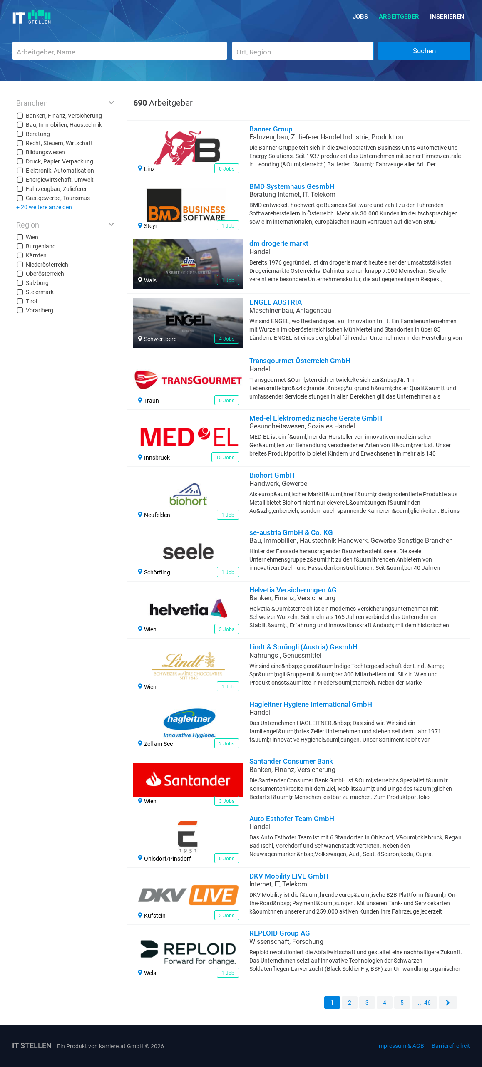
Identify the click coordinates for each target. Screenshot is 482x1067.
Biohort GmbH (272, 475)
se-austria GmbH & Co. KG (291, 532)
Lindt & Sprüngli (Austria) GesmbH (303, 647)
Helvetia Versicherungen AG (293, 590)
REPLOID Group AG (279, 933)
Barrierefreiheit (451, 1045)
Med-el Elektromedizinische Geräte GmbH (315, 418)
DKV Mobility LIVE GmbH (288, 876)
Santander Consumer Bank (291, 761)
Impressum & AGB (400, 1045)
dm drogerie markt (278, 243)
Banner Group (271, 129)
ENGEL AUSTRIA (275, 302)
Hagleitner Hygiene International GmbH (310, 704)
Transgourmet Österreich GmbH (299, 360)
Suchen (424, 51)
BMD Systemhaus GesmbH (292, 186)
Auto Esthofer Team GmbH (291, 818)
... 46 (424, 1002)
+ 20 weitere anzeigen (44, 207)
